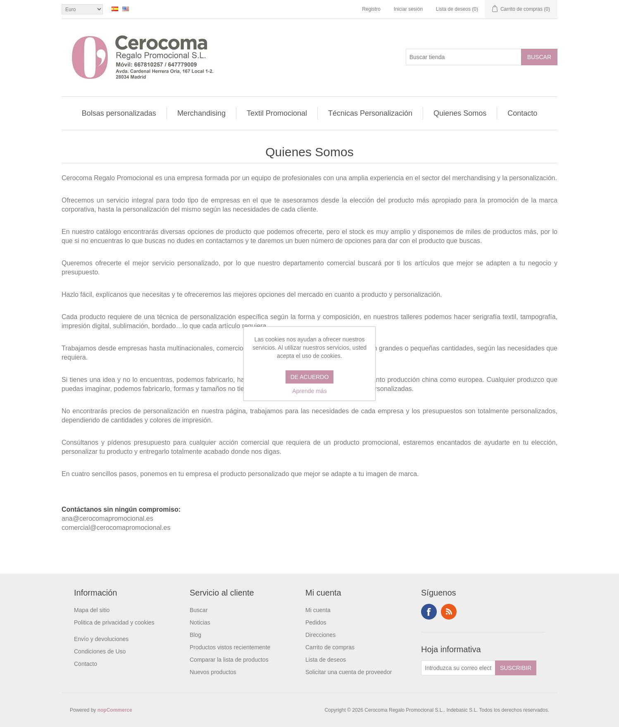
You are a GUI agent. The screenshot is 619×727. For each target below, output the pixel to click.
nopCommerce (115, 710)
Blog (195, 635)
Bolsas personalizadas (119, 113)
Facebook (429, 612)
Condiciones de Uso (100, 651)
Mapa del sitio (92, 610)
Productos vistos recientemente (230, 647)
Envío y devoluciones (101, 639)
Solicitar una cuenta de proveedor (348, 672)
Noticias (200, 622)
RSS (449, 612)
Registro (371, 9)
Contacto (522, 113)
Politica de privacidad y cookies (114, 622)
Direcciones (320, 635)
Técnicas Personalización (370, 113)
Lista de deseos (325, 659)
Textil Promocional (277, 113)
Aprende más (309, 391)
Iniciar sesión (408, 9)
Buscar (199, 610)
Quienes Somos (459, 113)
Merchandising (201, 113)
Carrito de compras (330, 647)
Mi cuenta (318, 610)
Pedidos (315, 622)
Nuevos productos (213, 672)
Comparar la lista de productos (229, 659)
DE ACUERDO (309, 377)
